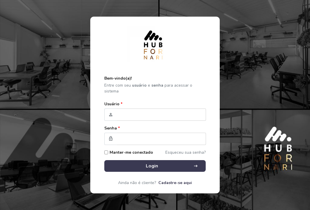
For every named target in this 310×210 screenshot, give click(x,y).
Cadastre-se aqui (175, 183)
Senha (112, 128)
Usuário (113, 104)
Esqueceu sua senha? (185, 152)
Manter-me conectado (131, 152)
